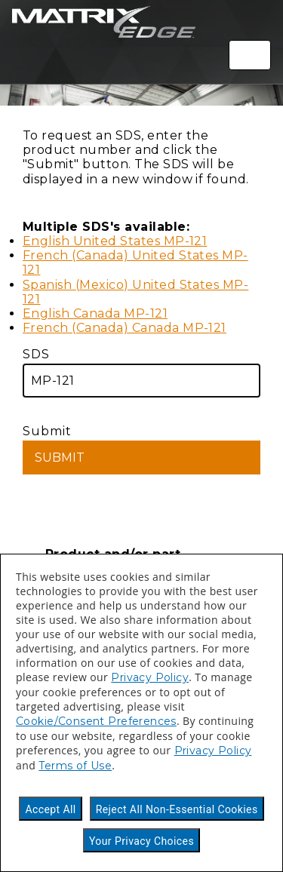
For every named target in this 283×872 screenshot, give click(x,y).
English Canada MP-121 (95, 313)
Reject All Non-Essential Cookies (177, 809)
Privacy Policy (150, 677)
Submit (141, 449)
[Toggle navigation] (250, 55)
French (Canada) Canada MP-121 (124, 328)
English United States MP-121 (115, 241)
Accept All (50, 809)
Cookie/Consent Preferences (96, 721)
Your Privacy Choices (141, 841)
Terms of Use (75, 765)
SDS (141, 372)
